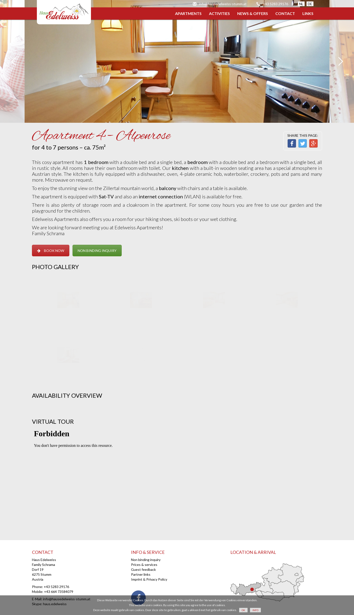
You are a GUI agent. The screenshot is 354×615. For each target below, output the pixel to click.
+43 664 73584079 (58, 591)
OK (243, 610)
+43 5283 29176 (275, 4)
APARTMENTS (188, 13)
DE (310, 4)
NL (301, 4)
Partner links (140, 574)
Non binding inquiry (146, 560)
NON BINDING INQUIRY (97, 250)
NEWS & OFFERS (252, 13)
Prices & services (144, 564)
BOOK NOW (50, 250)
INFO (255, 610)
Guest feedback (143, 569)
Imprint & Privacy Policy (149, 579)
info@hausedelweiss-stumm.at (223, 4)
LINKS (307, 13)
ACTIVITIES (219, 13)
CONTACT (285, 13)
